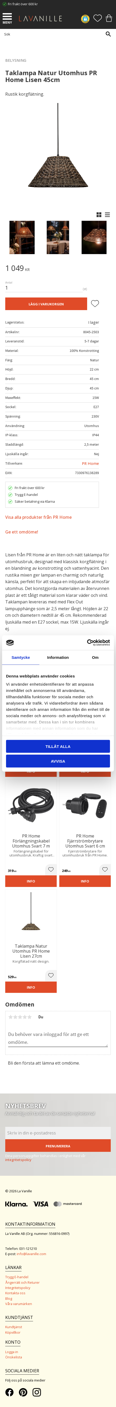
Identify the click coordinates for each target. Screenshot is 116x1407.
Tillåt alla (57, 746)
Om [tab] (95, 657)
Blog (8, 1298)
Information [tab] (58, 657)
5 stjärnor (29, 1017)
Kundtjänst (13, 1326)
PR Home (90, 463)
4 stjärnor (24, 1017)
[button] (8, 17)
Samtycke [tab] (21, 657)
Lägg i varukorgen (46, 304)
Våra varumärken (18, 1303)
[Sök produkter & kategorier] (56, 34)
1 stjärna (10, 1017)
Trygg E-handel (16, 1277)
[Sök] (108, 34)
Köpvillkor (12, 1332)
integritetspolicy (18, 1159)
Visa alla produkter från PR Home (38, 517)
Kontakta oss (15, 1293)
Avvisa (58, 761)
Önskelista (13, 1357)
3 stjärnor (20, 1017)
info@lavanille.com (31, 1253)
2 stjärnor (15, 1017)
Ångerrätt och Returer (22, 1282)
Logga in (11, 1351)
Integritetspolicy (17, 1287)
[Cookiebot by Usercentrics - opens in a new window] (87, 642)
